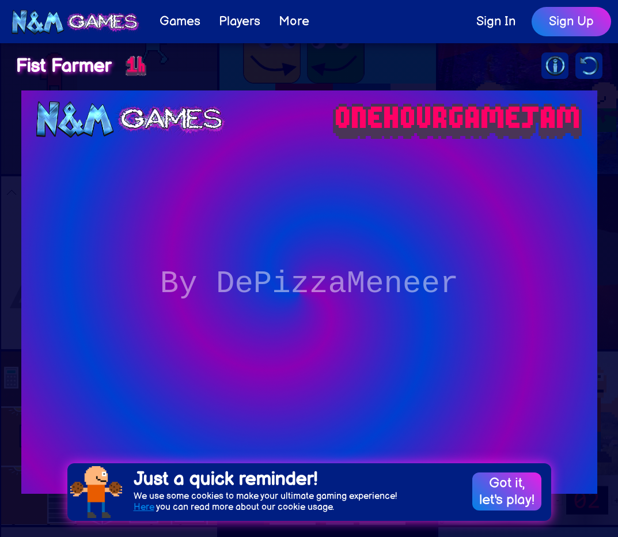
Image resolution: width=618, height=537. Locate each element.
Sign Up (571, 21)
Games (180, 21)
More (294, 21)
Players (239, 21)
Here (144, 507)
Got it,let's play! (506, 491)
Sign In (495, 21)
